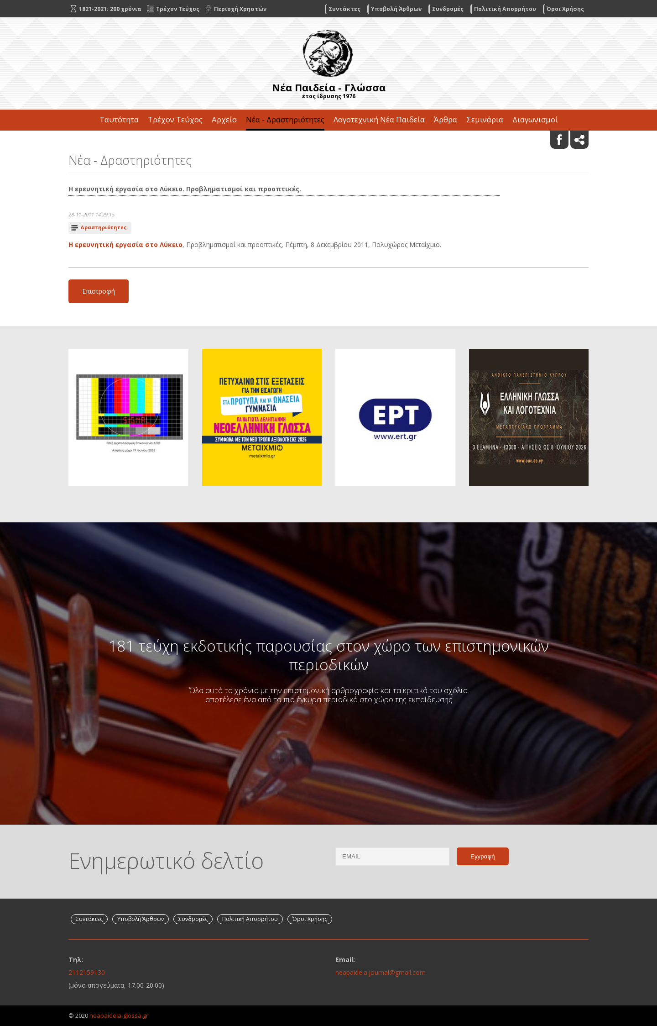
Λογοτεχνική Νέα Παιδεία (379, 119)
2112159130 (86, 972)
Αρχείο (224, 119)
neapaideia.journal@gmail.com (380, 972)
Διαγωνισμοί (535, 119)
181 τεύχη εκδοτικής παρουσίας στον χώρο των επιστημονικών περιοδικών (328, 654)
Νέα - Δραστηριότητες (285, 119)
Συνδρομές (448, 9)
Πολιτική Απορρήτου (505, 9)
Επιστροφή (98, 291)
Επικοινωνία (328, 140)
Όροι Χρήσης (565, 9)
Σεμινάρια (484, 119)
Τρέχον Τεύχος (175, 119)
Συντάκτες (344, 9)
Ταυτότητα (119, 119)
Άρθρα (445, 119)
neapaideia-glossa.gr (118, 1015)
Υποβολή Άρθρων (396, 9)
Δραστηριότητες (103, 227)
